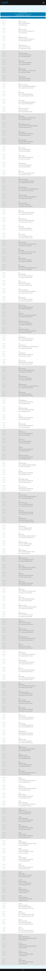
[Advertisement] (23, 8)
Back (23, 969)
